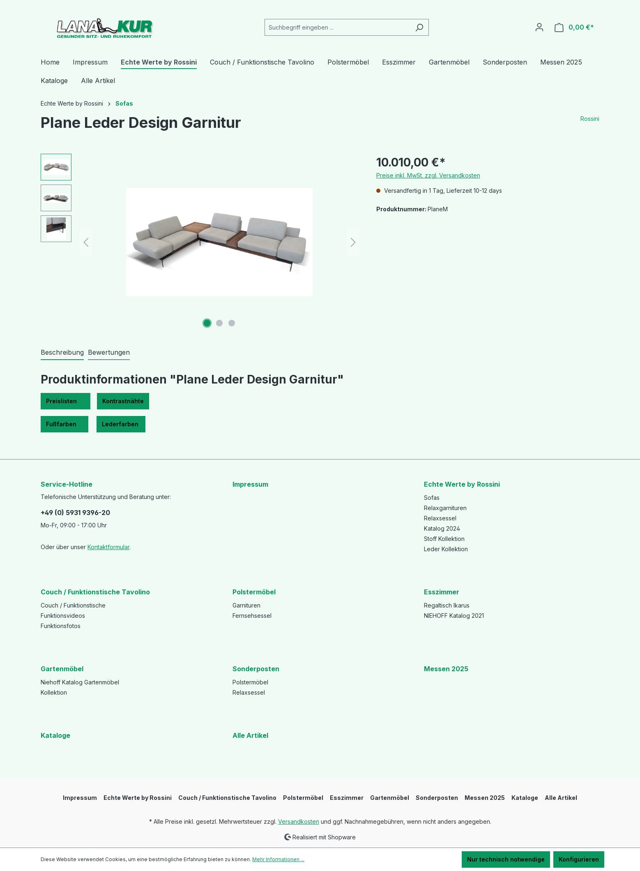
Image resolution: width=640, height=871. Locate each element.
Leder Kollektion (446, 548)
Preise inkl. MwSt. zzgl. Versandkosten (428, 175)
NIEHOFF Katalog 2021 (454, 615)
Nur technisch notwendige (506, 859)
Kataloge (55, 735)
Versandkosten (298, 821)
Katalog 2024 (442, 528)
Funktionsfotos (61, 625)
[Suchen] (419, 27)
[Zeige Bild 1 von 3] (207, 323)
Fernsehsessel (252, 615)
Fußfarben (64, 423)
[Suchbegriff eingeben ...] (337, 27)
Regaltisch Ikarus (447, 605)
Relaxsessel (440, 518)
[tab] (62, 352)
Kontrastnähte (123, 400)
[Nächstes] (353, 242)
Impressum (250, 484)
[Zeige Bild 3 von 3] (231, 323)
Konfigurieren (579, 859)
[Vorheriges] (86, 242)
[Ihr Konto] (539, 27)
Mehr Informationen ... (278, 859)
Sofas (432, 497)
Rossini (589, 118)
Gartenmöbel (62, 669)
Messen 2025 (446, 669)
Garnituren (246, 605)
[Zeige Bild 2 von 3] (219, 323)
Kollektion (54, 692)
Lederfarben (121, 423)
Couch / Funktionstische (73, 605)
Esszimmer (441, 592)
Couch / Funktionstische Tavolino (95, 592)
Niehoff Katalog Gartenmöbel (80, 682)
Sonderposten (256, 669)
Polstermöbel (254, 592)
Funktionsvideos (63, 615)
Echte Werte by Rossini (462, 484)
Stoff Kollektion (444, 538)
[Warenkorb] (574, 27)
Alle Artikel (250, 735)
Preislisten (65, 400)
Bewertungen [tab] (109, 352)
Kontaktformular (108, 546)
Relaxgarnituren (445, 507)
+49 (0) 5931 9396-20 (75, 512)
